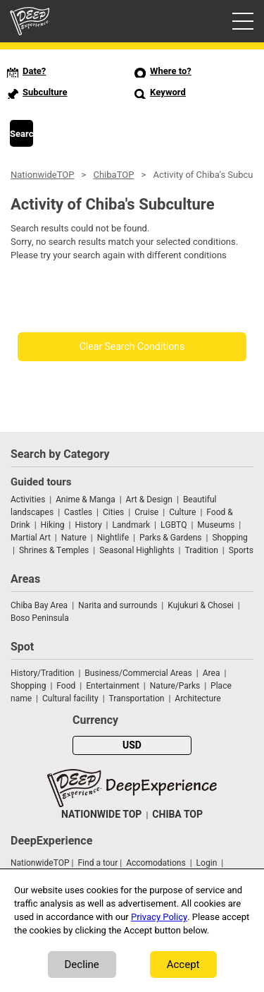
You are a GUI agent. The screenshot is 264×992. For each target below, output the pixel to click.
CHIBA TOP (177, 814)
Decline (82, 964)
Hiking (53, 525)
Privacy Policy (159, 917)
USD (132, 745)
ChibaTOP (113, 174)
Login (207, 863)
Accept (183, 964)
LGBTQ (174, 525)
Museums (215, 525)
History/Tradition (42, 673)
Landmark (132, 525)
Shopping (229, 537)
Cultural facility (70, 698)
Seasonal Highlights (136, 550)
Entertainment (112, 685)
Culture (182, 512)
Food (65, 685)
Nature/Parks (175, 685)
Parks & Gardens (170, 537)
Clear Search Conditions (132, 346)
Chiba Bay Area (39, 605)
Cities (113, 512)
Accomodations (156, 863)
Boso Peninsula (40, 618)
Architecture (197, 698)
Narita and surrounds (117, 605)
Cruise (146, 512)
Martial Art (31, 537)
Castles (78, 512)
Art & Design (149, 499)
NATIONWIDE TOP (101, 814)
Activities (28, 499)
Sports (241, 550)
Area (211, 673)
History (88, 525)
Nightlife (113, 537)
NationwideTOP (42, 174)
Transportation (137, 698)
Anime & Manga (85, 499)
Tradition (201, 550)
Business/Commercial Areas (137, 673)
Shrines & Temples (54, 550)
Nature (74, 537)
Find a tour (97, 863)
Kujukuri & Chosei (201, 605)
